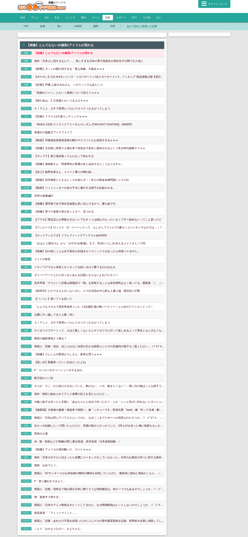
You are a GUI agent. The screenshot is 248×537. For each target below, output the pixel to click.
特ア (134, 17)
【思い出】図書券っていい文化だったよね (60, 362)
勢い (59, 26)
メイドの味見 (42, 259)
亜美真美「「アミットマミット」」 (56, 512)
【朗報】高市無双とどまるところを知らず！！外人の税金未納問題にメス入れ (81, 179)
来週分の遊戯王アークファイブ (53, 132)
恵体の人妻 (41, 433)
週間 (95, 26)
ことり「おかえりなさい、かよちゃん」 (58, 528)
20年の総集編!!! (43, 195)
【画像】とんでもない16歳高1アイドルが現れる (63, 53)
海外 (83, 17)
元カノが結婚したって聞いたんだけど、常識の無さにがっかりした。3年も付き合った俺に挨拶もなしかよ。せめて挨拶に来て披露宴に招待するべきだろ (99, 425)
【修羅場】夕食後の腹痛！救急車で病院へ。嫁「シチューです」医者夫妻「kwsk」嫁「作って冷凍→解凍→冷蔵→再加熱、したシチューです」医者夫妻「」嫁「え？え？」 (99, 409)
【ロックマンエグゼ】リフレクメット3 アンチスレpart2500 (70, 235)
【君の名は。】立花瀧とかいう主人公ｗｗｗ (61, 100)
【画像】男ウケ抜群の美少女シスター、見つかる (64, 211)
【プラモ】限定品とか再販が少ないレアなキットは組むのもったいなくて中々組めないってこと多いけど (98, 219)
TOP (26, 26)
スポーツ (121, 17)
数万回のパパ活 (43, 378)
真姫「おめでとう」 (46, 465)
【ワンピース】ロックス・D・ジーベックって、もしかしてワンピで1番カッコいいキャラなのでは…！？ (98, 227)
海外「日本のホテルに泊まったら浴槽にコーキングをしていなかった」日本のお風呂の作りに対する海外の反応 (99, 457)
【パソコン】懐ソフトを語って (53, 298)
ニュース (70, 17)
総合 (22, 17)
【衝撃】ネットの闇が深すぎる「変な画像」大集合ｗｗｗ (69, 68)
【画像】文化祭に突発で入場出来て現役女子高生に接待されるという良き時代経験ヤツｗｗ (89, 148)
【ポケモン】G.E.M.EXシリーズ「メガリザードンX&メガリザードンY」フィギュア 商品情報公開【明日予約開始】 (99, 76)
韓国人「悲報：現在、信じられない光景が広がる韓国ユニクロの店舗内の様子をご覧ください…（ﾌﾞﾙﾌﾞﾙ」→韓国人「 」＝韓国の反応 (99, 346)
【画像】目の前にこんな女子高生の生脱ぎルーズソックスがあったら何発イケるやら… (87, 251)
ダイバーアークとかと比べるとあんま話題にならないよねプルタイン (76, 275)
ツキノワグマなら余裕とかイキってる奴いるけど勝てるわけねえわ (74, 267)
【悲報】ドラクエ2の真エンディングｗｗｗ (60, 116)
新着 (42, 26)
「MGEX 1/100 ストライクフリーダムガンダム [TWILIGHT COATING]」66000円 (83, 124)
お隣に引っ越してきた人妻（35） (54, 314)
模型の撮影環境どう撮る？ (50, 338)
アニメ (35, 17)
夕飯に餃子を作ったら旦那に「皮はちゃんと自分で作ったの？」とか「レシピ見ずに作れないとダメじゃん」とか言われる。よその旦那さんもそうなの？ (99, 401)
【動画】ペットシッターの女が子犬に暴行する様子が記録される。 (74, 187)
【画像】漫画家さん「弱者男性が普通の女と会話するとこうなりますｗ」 (79, 164)
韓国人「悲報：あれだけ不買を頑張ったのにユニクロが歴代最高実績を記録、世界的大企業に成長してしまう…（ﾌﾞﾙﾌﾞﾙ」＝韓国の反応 (99, 520)
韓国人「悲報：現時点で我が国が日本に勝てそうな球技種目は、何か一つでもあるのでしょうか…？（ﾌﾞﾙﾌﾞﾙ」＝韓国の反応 (99, 489)
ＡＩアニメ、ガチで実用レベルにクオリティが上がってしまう (72, 108)
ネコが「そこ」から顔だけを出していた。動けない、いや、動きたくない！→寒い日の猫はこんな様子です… (99, 386)
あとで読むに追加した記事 (142, 26)
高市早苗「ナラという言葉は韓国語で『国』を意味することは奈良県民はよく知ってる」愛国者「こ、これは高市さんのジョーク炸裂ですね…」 (99, 282)
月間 (112, 26)
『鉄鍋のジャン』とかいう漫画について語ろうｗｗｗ (66, 92)
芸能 (107, 17)
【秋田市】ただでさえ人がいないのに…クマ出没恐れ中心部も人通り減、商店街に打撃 (87, 290)
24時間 (78, 26)
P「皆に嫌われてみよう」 (50, 481)
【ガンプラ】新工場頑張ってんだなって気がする (64, 156)
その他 (146, 17)
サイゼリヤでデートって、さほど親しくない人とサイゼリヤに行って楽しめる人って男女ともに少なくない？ (99, 330)
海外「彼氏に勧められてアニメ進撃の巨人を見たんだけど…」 (72, 393)
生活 (56, 17)
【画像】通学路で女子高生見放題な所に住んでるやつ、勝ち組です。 (76, 203)
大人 (158, 17)
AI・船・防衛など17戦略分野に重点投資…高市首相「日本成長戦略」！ (77, 441)
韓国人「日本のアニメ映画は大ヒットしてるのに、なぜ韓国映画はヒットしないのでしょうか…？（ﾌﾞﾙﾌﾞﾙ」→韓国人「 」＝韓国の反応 (99, 504)
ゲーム (95, 17)
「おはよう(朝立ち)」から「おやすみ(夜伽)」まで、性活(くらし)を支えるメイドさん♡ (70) (89, 243)
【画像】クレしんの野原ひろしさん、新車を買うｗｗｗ (68, 354)
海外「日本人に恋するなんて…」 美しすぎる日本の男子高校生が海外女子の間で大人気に (88, 60)
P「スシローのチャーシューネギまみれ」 (59, 370)
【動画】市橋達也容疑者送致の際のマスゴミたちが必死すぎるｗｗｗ (76, 140)
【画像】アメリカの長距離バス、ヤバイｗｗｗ (62, 449)
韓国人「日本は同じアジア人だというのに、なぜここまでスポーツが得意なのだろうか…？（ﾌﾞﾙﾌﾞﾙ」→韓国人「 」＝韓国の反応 (99, 417)
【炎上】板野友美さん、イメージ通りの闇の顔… (64, 171)
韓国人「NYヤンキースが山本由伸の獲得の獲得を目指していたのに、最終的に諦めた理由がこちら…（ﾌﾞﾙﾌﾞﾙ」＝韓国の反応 (99, 473)
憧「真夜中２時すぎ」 (47, 497)
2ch (46, 17)
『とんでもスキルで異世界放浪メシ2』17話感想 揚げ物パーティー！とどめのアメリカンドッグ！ (93, 306)
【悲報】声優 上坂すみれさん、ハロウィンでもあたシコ (68, 84)
